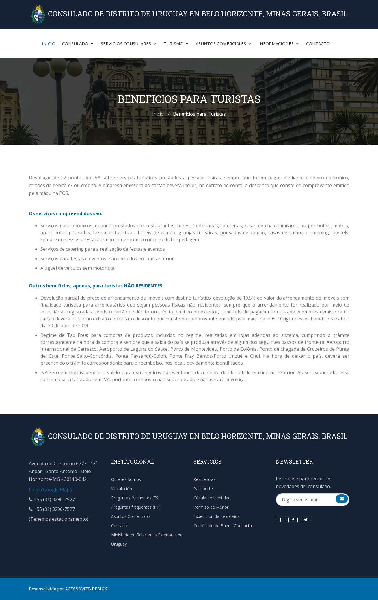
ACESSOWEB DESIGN (86, 589)
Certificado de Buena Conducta (222, 525)
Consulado (78, 43)
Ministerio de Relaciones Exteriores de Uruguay (147, 539)
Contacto (318, 43)
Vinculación (121, 488)
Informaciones (278, 43)
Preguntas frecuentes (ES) (135, 498)
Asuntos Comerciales (224, 43)
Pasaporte (203, 488)
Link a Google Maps (50, 489)
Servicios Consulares (129, 43)
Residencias (204, 479)
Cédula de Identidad (211, 498)
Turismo (176, 43)
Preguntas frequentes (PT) (136, 507)
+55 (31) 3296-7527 (52, 499)
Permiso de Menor (210, 507)
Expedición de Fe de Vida (216, 516)
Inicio (48, 43)
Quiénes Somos (126, 479)
